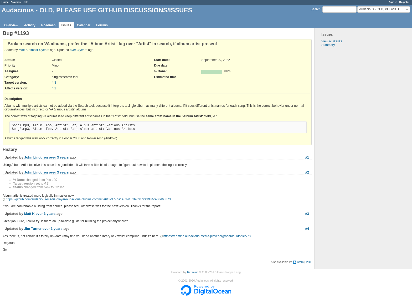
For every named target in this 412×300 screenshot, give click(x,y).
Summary (328, 45)
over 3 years (78, 50)
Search (316, 9)
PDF (309, 261)
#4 (307, 229)
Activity (29, 25)
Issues (66, 25)
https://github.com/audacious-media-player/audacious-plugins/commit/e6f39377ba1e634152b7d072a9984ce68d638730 (89, 199)
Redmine (192, 272)
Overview (11, 25)
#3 (307, 214)
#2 (307, 172)
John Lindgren (36, 157)
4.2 (54, 88)
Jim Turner (33, 229)
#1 (307, 157)
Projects (16, 2)
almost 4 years (39, 50)
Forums (102, 25)
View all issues (331, 41)
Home (5, 2)
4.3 (54, 82)
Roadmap (48, 25)
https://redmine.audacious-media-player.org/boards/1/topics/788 (208, 236)
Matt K (23, 50)
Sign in (393, 2)
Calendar (83, 25)
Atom (300, 261)
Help (25, 2)
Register (404, 2)
